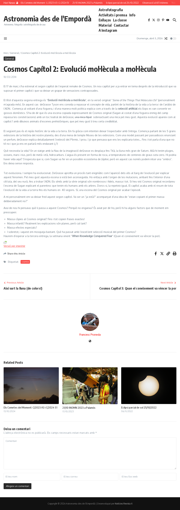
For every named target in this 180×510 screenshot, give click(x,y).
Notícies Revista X (123, 503)
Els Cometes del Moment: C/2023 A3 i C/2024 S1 (30, 407)
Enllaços (105, 20)
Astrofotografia (111, 10)
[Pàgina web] (90, 341)
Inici (6, 52)
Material (105, 25)
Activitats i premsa (113, 15)
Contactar (121, 25)
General (14, 52)
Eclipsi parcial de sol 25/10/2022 (139, 407)
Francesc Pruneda (90, 334)
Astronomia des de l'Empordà (47, 18)
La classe (120, 20)
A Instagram (108, 30)
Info (132, 15)
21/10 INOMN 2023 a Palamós (78, 407)
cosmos (25, 261)
